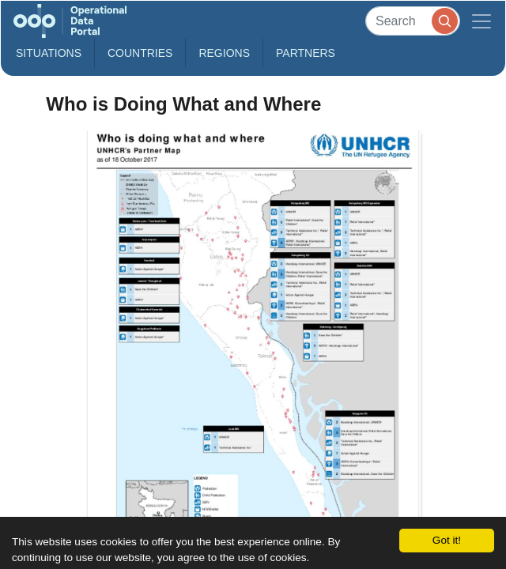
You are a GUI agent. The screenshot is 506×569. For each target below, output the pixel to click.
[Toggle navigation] (481, 21)
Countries (140, 53)
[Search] (412, 21)
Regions (224, 53)
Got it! (446, 540)
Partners (305, 53)
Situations (48, 53)
